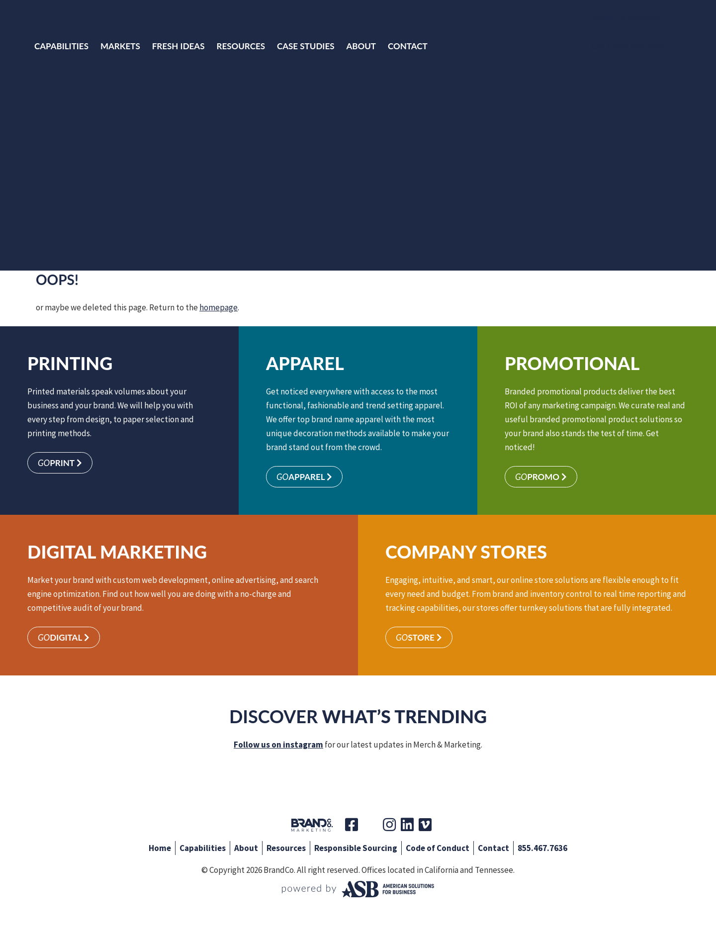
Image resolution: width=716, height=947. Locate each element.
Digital (64, 637)
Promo (541, 477)
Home (160, 848)
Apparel (304, 477)
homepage (218, 307)
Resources (240, 46)
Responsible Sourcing (355, 848)
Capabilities (61, 46)
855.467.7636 (542, 848)
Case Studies (306, 46)
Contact (408, 46)
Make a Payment (629, 18)
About (361, 46)
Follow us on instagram (278, 744)
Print (60, 463)
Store (419, 637)
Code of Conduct (437, 848)
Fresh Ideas (178, 46)
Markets (120, 46)
